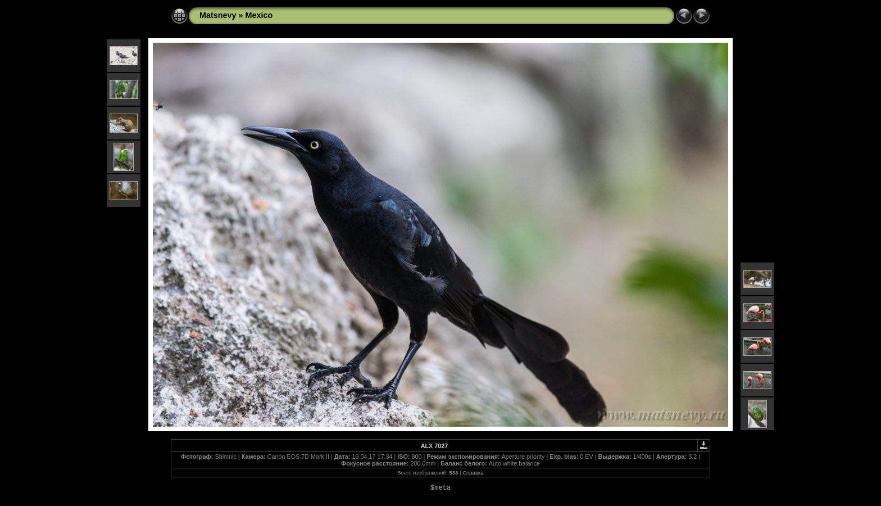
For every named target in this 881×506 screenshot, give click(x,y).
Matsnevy (218, 15)
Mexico (259, 15)
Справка (473, 472)
